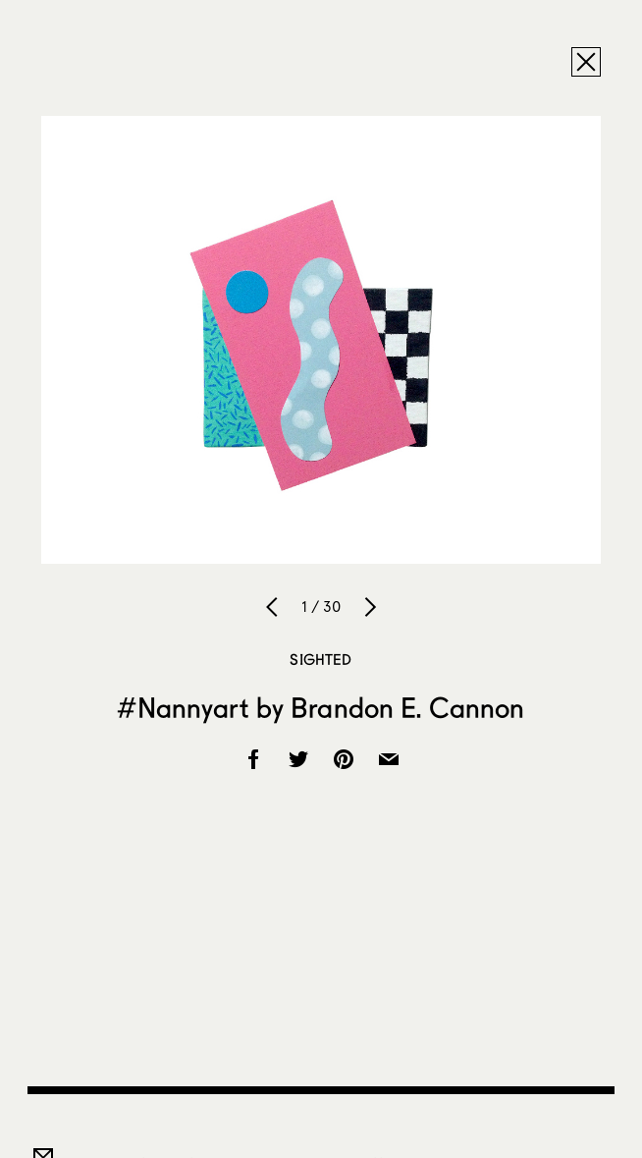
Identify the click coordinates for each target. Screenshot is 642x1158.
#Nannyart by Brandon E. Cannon (320, 707)
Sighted (320, 659)
